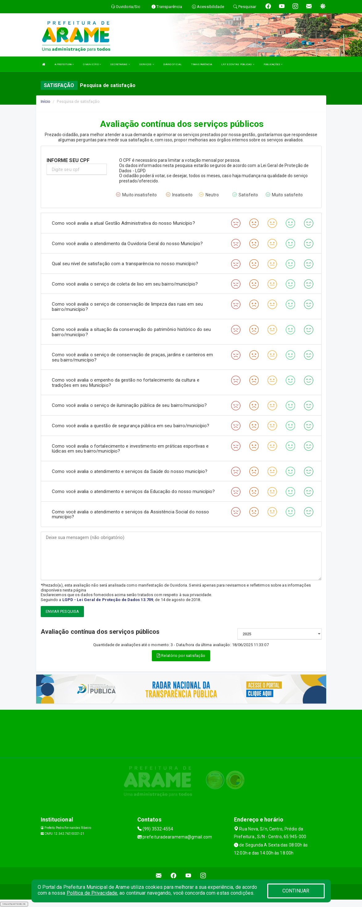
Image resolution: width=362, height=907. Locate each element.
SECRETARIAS (120, 64)
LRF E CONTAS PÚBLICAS (237, 64)
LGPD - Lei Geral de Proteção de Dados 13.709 (107, 599)
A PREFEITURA (64, 64)
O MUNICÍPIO (92, 64)
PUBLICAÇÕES (273, 64)
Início (46, 101)
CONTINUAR (296, 891)
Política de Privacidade (92, 893)
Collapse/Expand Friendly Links (14, 904)
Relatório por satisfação (181, 655)
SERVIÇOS (146, 64)
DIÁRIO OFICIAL (172, 64)
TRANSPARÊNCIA (201, 64)
